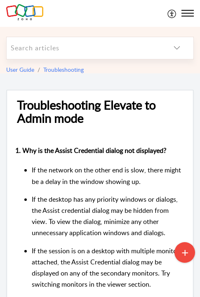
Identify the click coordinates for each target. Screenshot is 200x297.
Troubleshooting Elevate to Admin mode (86, 112)
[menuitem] (172, 13)
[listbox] (176, 48)
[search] (83, 48)
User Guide (20, 69)
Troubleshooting (63, 69)
